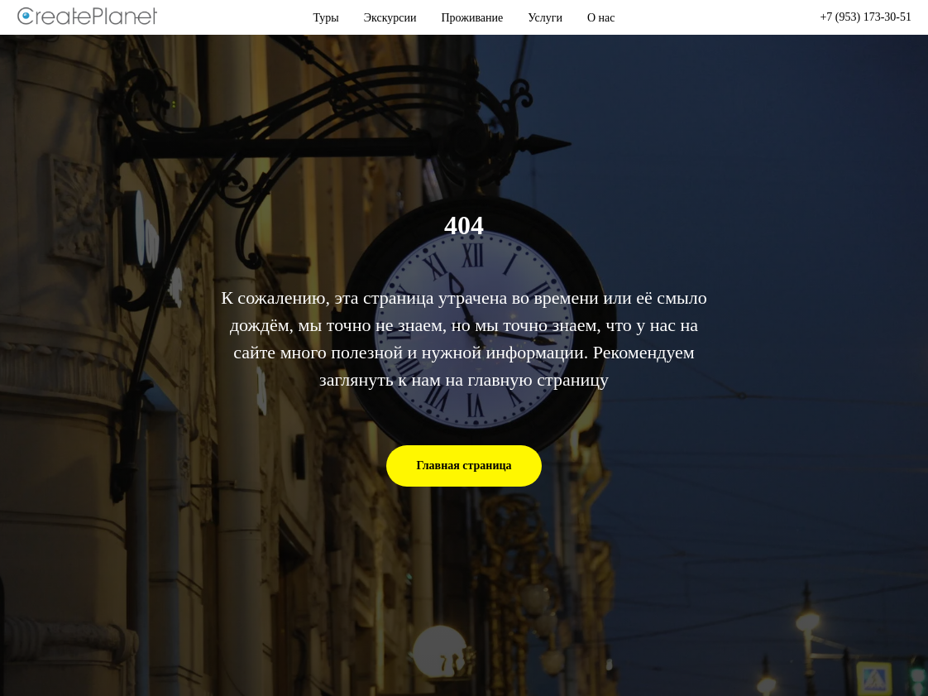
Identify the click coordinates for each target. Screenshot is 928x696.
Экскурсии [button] (390, 18)
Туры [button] (326, 18)
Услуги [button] (545, 18)
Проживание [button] (473, 18)
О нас (601, 18)
